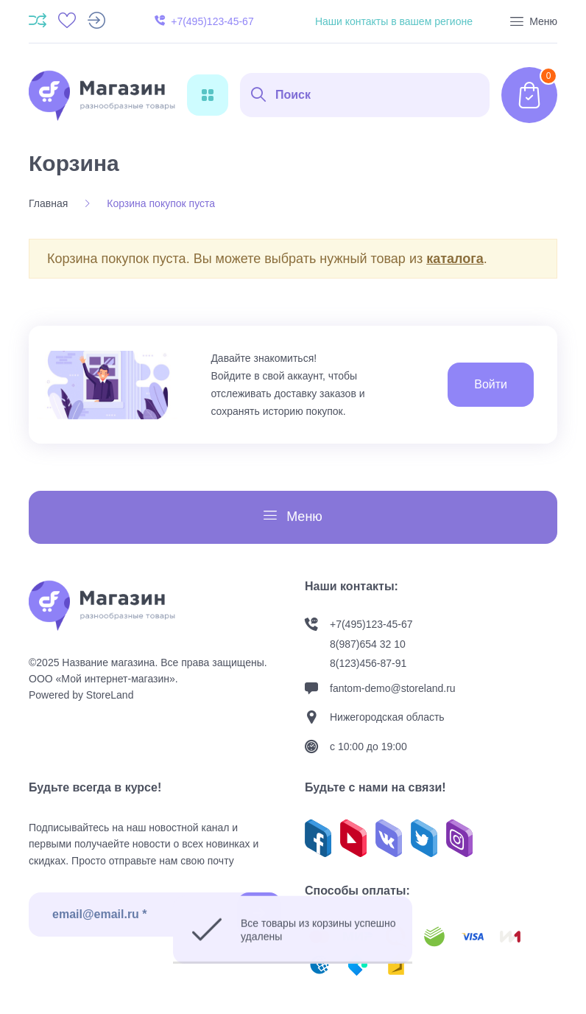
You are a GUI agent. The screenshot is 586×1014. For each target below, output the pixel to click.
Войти (490, 384)
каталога (455, 258)
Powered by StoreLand (81, 695)
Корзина (74, 163)
